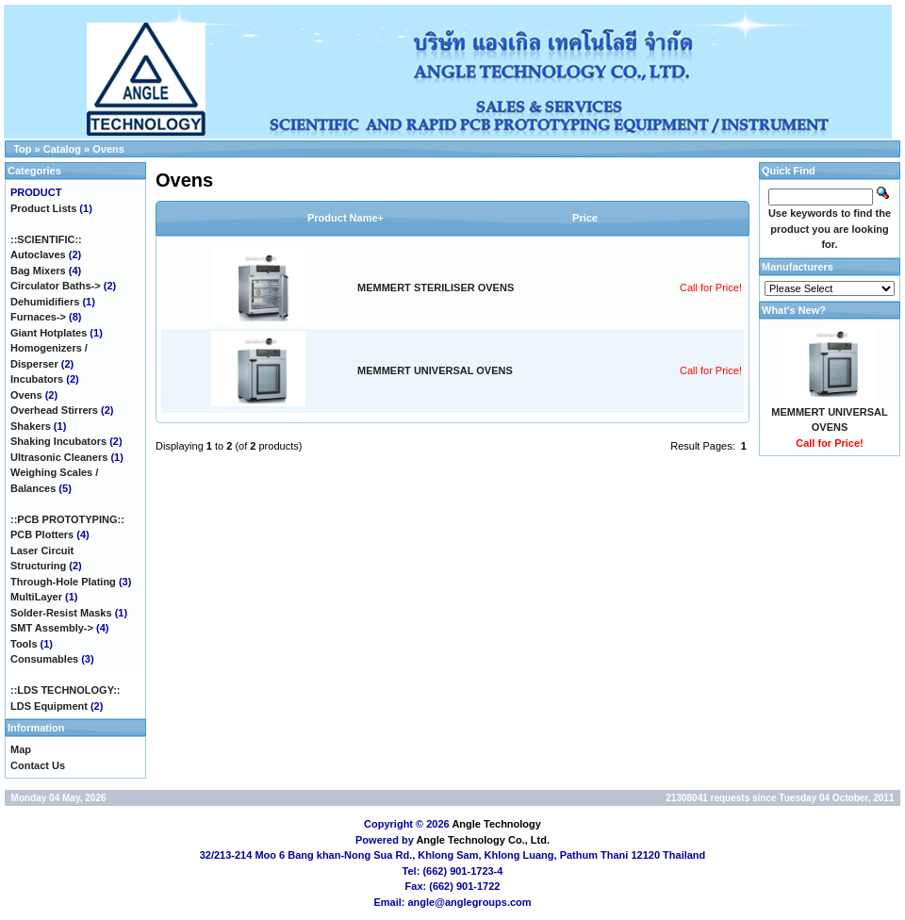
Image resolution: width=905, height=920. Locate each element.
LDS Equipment (49, 706)
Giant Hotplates (48, 332)
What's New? (794, 310)
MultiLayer (36, 596)
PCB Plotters (42, 534)
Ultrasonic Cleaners (58, 457)
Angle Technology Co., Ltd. (483, 840)
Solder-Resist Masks (61, 612)
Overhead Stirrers (54, 410)
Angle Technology (496, 824)
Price (585, 217)
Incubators (36, 379)
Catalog (62, 149)
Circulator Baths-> (55, 285)
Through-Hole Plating (63, 581)
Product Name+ (345, 217)
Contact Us (37, 765)
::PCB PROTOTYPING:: (67, 519)
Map (20, 749)
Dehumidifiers (44, 301)
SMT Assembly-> (51, 627)
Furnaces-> (38, 316)
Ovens (108, 149)
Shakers (30, 426)
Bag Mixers (38, 270)
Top (22, 149)
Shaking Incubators (58, 441)
